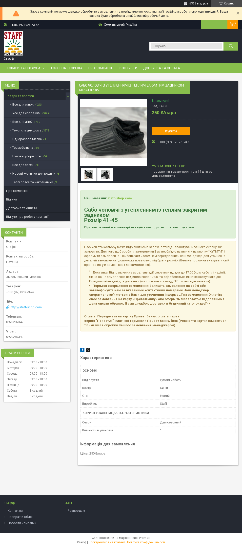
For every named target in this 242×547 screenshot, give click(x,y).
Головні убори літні (26, 156)
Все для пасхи (23, 165)
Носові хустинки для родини (33, 173)
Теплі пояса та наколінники (32, 182)
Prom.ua (144, 538)
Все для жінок (23, 104)
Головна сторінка (66, 68)
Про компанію (101, 68)
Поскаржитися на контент (107, 542)
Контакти (128, 68)
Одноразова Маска (27, 139)
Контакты (15, 510)
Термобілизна (22, 147)
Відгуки (11, 199)
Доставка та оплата (161, 68)
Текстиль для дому (26, 130)
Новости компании (22, 523)
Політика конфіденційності (146, 542)
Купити (171, 131)
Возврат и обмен (20, 517)
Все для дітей (22, 122)
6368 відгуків (198, 3)
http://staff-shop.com (26, 307)
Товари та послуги (23, 68)
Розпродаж (76, 510)
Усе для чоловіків (26, 113)
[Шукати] (230, 46)
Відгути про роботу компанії (27, 217)
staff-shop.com (120, 198)
